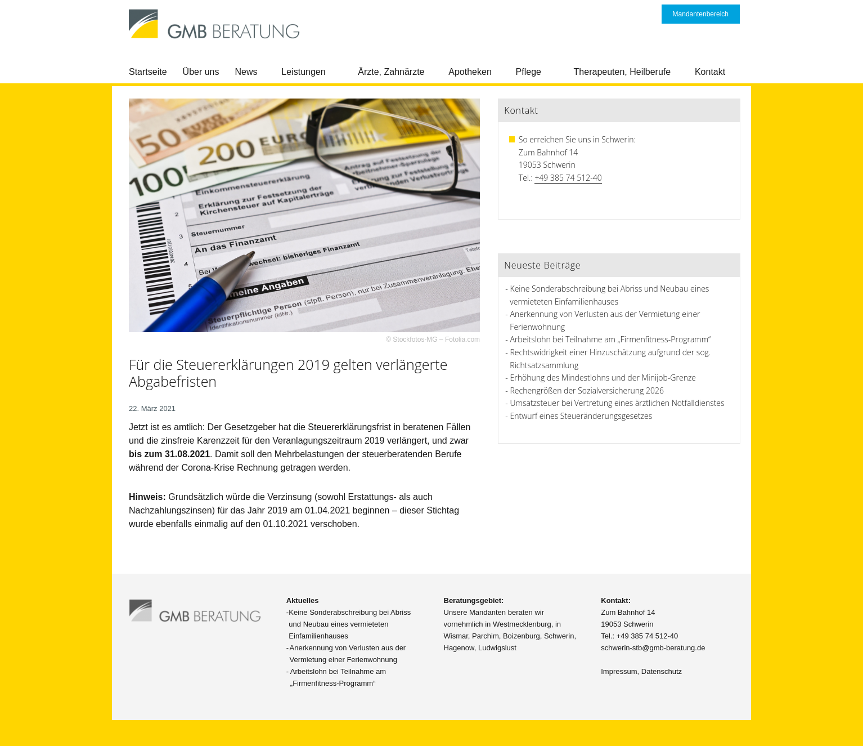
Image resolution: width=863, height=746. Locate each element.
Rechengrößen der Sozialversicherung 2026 (587, 390)
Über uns (201, 72)
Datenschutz (661, 671)
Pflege (528, 72)
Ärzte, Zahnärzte (391, 72)
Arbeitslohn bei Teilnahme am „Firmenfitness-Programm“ (610, 339)
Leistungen (303, 72)
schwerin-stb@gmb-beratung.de (653, 648)
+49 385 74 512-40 (567, 177)
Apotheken (470, 72)
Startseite (148, 72)
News (246, 72)
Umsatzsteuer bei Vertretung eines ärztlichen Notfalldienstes (617, 402)
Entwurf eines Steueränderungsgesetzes (581, 415)
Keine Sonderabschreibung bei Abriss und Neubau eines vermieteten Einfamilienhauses (350, 624)
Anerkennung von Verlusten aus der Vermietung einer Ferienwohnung (348, 654)
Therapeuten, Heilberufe (622, 72)
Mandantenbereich (701, 14)
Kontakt (710, 72)
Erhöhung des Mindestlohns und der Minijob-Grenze (603, 377)
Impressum (619, 671)
